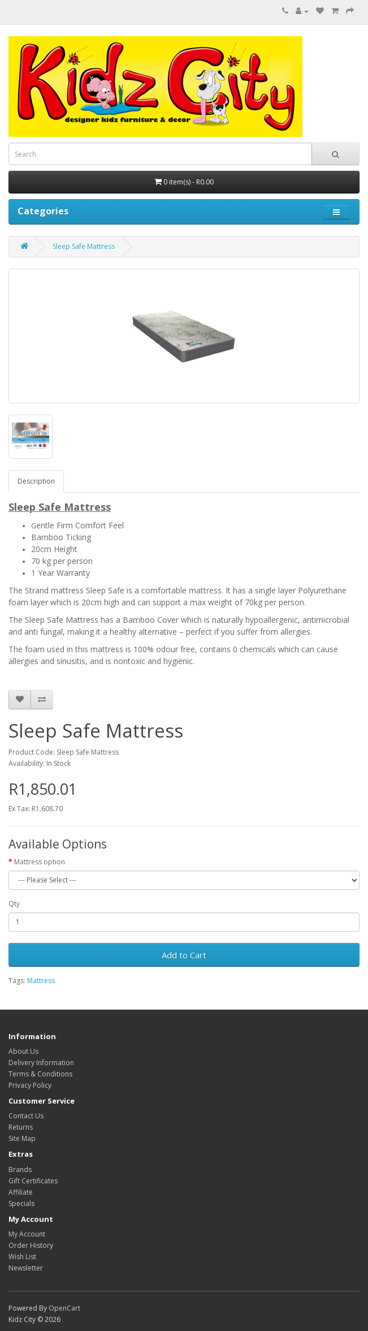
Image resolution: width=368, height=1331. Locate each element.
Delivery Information (41, 1062)
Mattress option (39, 862)
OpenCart (64, 1308)
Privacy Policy (29, 1085)
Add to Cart (184, 954)
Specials (21, 1203)
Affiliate (20, 1192)
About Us (23, 1051)
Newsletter (25, 1268)
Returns (20, 1127)
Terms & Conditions (40, 1074)
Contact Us (26, 1116)
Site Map (22, 1138)
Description (36, 481)
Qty (14, 903)
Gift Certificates (33, 1181)
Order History (30, 1245)
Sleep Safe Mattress (84, 246)
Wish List (22, 1256)
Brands (20, 1169)
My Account (26, 1234)
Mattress (41, 980)
